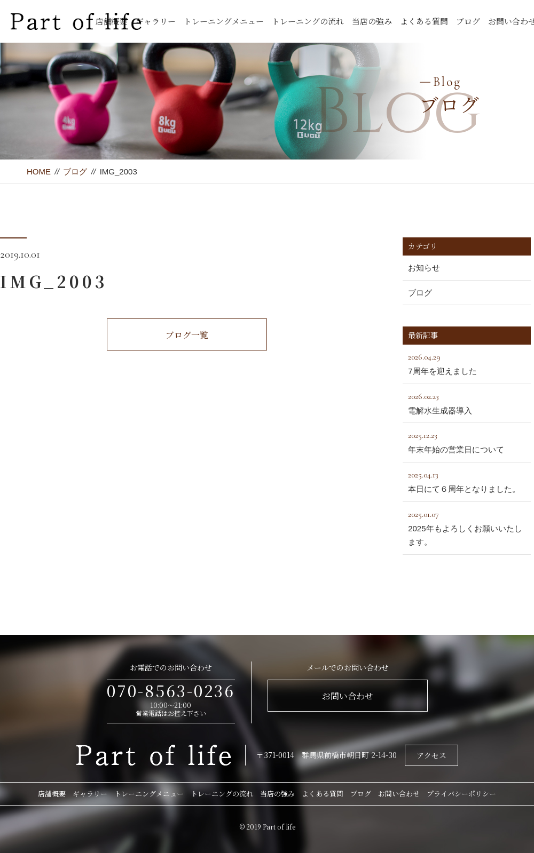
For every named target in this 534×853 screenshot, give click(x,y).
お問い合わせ (347, 696)
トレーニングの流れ (308, 21)
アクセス (431, 755)
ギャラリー (156, 21)
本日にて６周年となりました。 (466, 480)
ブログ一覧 (187, 335)
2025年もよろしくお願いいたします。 (466, 527)
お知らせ (424, 267)
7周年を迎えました (466, 363)
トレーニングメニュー (224, 21)
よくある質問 (424, 21)
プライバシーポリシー (461, 793)
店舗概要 (52, 793)
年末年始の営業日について (466, 441)
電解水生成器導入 (466, 402)
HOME (39, 171)
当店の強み (372, 21)
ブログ (468, 21)
